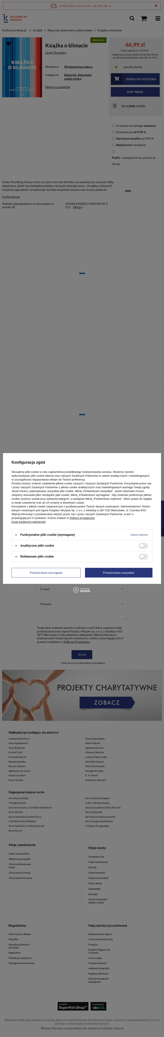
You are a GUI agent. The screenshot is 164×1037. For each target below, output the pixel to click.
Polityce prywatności (82, 518)
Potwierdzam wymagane (46, 572)
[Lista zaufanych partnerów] (28, 521)
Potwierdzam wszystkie (118, 572)
